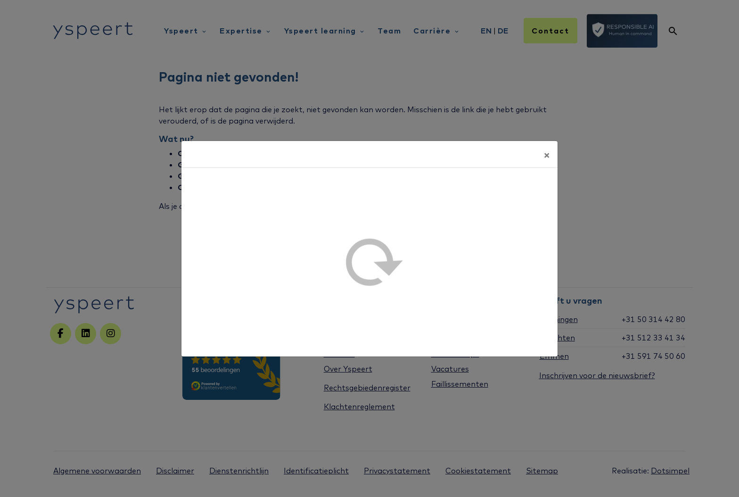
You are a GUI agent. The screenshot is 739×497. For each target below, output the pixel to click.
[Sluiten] (547, 154)
